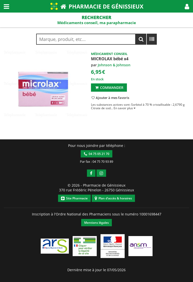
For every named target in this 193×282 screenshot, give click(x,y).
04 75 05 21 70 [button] (96, 154)
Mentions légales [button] (96, 222)
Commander (108, 87)
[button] (187, 6)
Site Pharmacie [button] (74, 198)
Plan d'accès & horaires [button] (113, 198)
